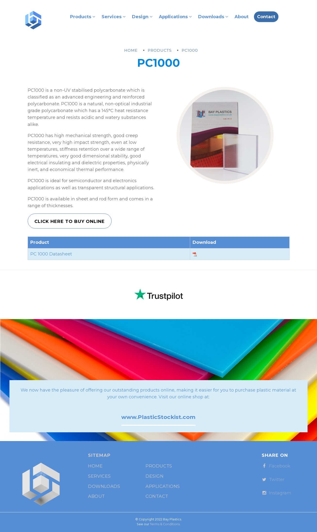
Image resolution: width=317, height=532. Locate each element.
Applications (175, 16)
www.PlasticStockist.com (158, 417)
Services (114, 16)
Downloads (213, 16)
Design (142, 16)
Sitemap (99, 455)
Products (82, 16)
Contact (266, 16)
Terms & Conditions (165, 524)
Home (95, 466)
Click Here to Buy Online (69, 221)
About (242, 16)
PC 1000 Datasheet (51, 254)
